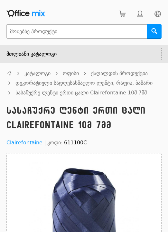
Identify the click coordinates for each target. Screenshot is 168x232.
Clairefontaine (24, 143)
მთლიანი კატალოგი (31, 54)
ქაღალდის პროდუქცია (119, 73)
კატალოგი (37, 73)
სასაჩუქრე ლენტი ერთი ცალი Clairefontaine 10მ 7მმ (81, 93)
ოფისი (71, 73)
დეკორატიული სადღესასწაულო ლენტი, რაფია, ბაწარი (84, 83)
